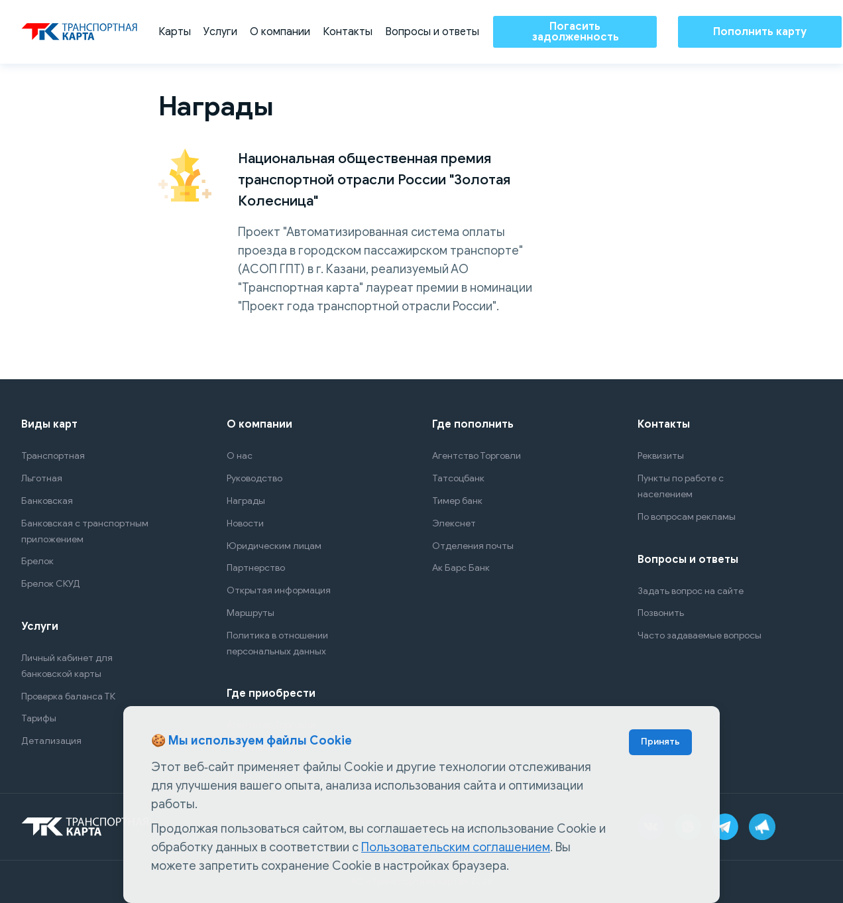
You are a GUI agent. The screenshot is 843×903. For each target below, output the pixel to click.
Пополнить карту (760, 31)
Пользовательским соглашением (455, 847)
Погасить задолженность (575, 32)
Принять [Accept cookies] (660, 741)
